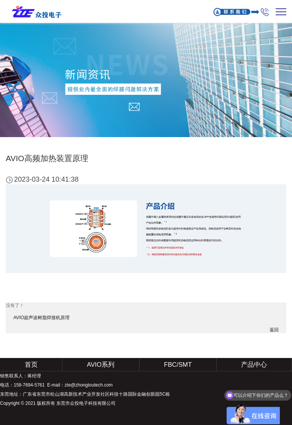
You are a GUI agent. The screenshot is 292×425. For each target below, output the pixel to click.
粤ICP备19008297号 (66, 412)
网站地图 (30, 412)
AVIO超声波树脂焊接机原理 (41, 317)
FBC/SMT (178, 364)
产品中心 (254, 364)
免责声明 (9, 412)
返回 (274, 329)
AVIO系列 (101, 364)
